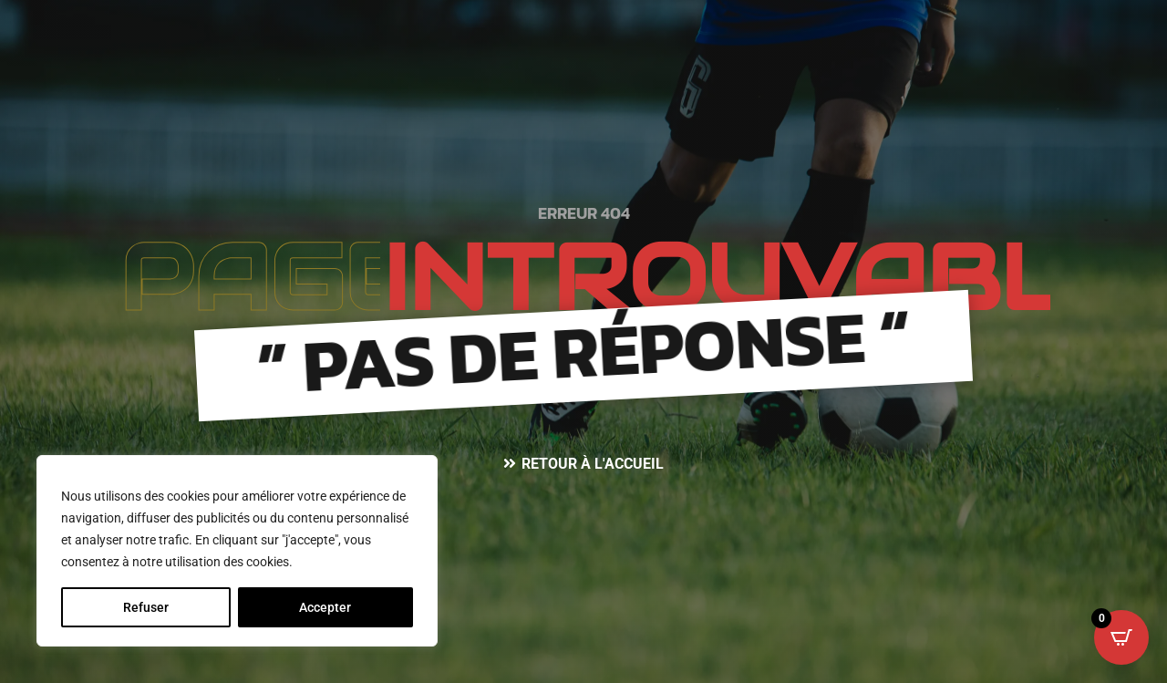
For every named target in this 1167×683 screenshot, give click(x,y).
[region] (237, 551)
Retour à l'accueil (593, 463)
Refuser (146, 607)
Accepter (325, 607)
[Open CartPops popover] (1121, 637)
